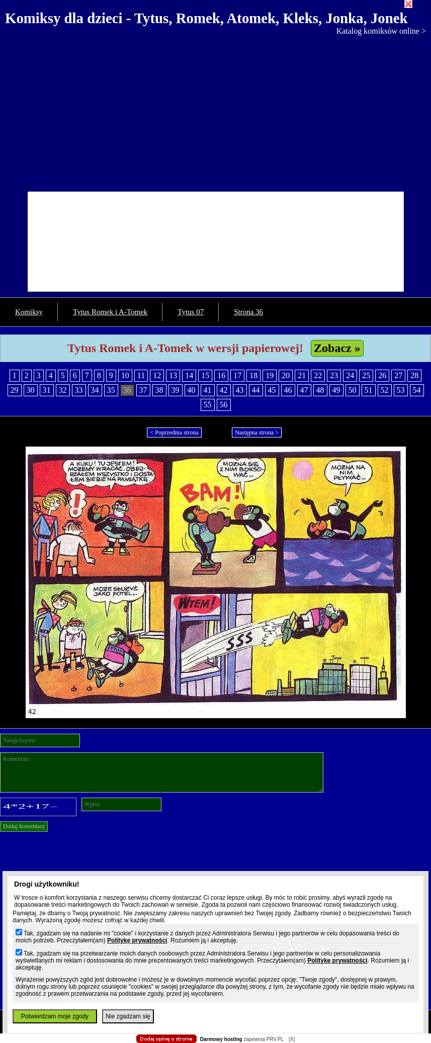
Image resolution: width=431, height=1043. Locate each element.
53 (401, 390)
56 (224, 404)
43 (240, 390)
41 (208, 390)
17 (237, 375)
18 (253, 375)
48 (320, 390)
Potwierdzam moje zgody (55, 1016)
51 (369, 390)
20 (286, 375)
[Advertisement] (215, 111)
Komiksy (29, 312)
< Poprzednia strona (174, 432)
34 (95, 390)
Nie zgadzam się (128, 1016)
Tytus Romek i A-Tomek (110, 312)
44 (256, 390)
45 (272, 390)
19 (270, 375)
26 (382, 375)
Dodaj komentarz (24, 826)
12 (157, 375)
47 (304, 390)
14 (189, 375)
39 (175, 390)
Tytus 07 (191, 312)
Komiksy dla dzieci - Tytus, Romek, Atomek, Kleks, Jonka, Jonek (206, 18)
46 (288, 390)
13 (173, 375)
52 (385, 390)
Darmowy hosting (221, 1039)
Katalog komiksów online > (381, 31)
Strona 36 (248, 312)
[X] (292, 1039)
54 (417, 390)
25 (366, 375)
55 (208, 404)
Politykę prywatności (137, 940)
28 (414, 375)
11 (141, 375)
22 (318, 375)
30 (31, 390)
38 (159, 390)
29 (15, 390)
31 (47, 390)
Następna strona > (257, 432)
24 (350, 375)
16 (221, 375)
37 (143, 390)
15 (205, 375)
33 (79, 390)
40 (192, 390)
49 (336, 390)
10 (125, 375)
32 (63, 390)
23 (334, 375)
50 (353, 390)
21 (302, 375)
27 (398, 375)
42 (224, 390)
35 (111, 390)
